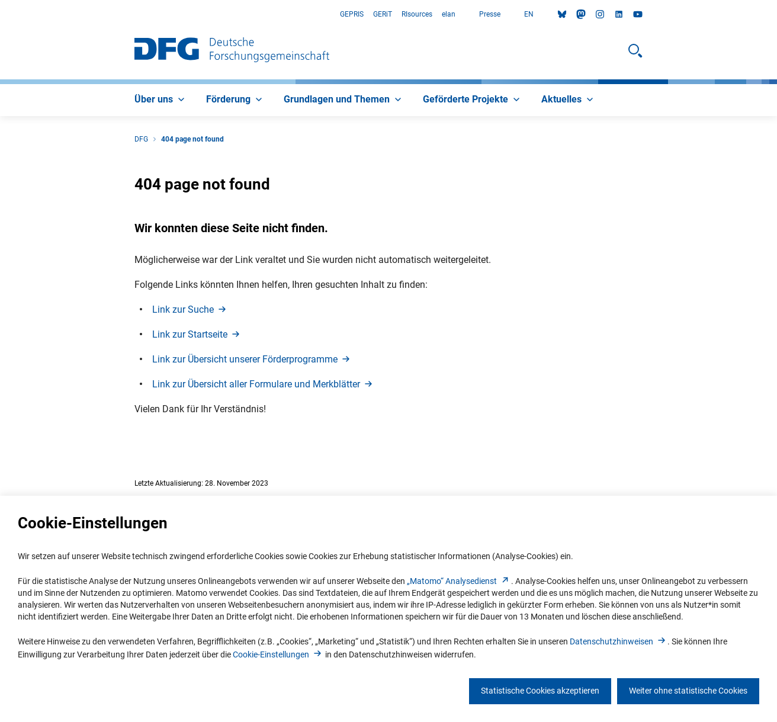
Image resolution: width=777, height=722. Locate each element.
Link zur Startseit (197, 334)
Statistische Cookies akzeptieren (540, 690)
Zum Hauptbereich (0, 14)
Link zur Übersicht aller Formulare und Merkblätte (263, 384)
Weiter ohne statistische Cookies (688, 690)
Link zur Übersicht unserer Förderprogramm (252, 359)
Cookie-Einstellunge (278, 654)
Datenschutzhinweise (618, 641)
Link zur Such (190, 309)
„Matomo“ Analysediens (459, 581)
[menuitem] (160, 100)
